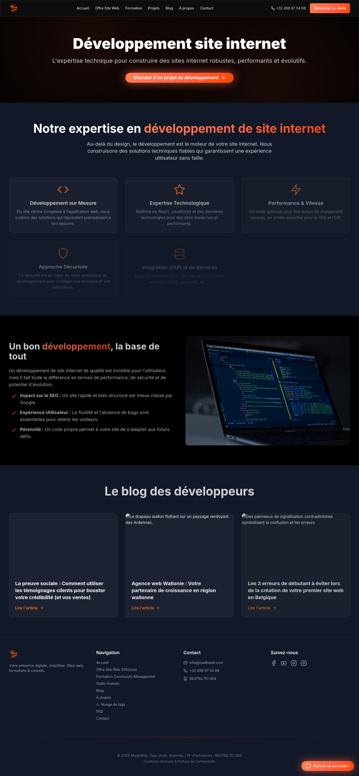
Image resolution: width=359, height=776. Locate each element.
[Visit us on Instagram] (294, 663)
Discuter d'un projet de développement (179, 77)
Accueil (83, 8)
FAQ (99, 711)
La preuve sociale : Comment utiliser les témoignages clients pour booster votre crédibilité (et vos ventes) (60, 590)
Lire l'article (29, 607)
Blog (169, 8)
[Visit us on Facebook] (274, 663)
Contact (206, 8)
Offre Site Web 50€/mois (116, 669)
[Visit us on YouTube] (284, 663)
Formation (133, 8)
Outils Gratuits (107, 683)
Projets (154, 8)
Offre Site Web (107, 8)
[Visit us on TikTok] (304, 663)
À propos (186, 8)
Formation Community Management (125, 676)
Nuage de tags (110, 704)
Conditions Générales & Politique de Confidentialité (179, 761)
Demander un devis (330, 8)
